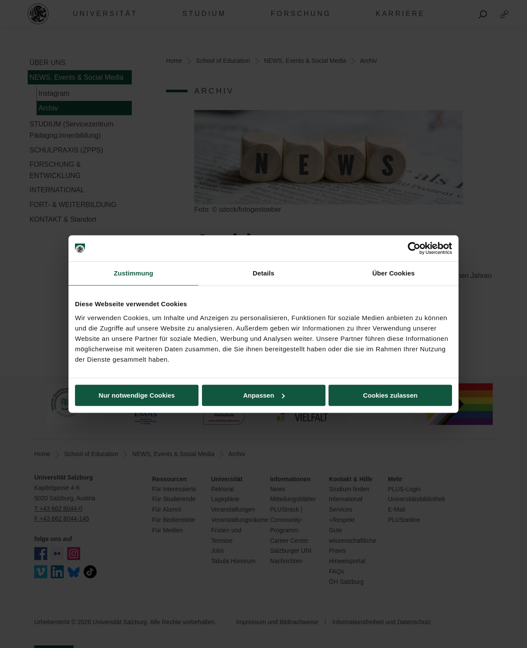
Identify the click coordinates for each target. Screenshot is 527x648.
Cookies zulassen (390, 395)
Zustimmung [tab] (133, 273)
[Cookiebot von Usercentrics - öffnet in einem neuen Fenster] (414, 248)
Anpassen (264, 395)
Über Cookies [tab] (393, 273)
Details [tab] (263, 273)
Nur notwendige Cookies (137, 395)
